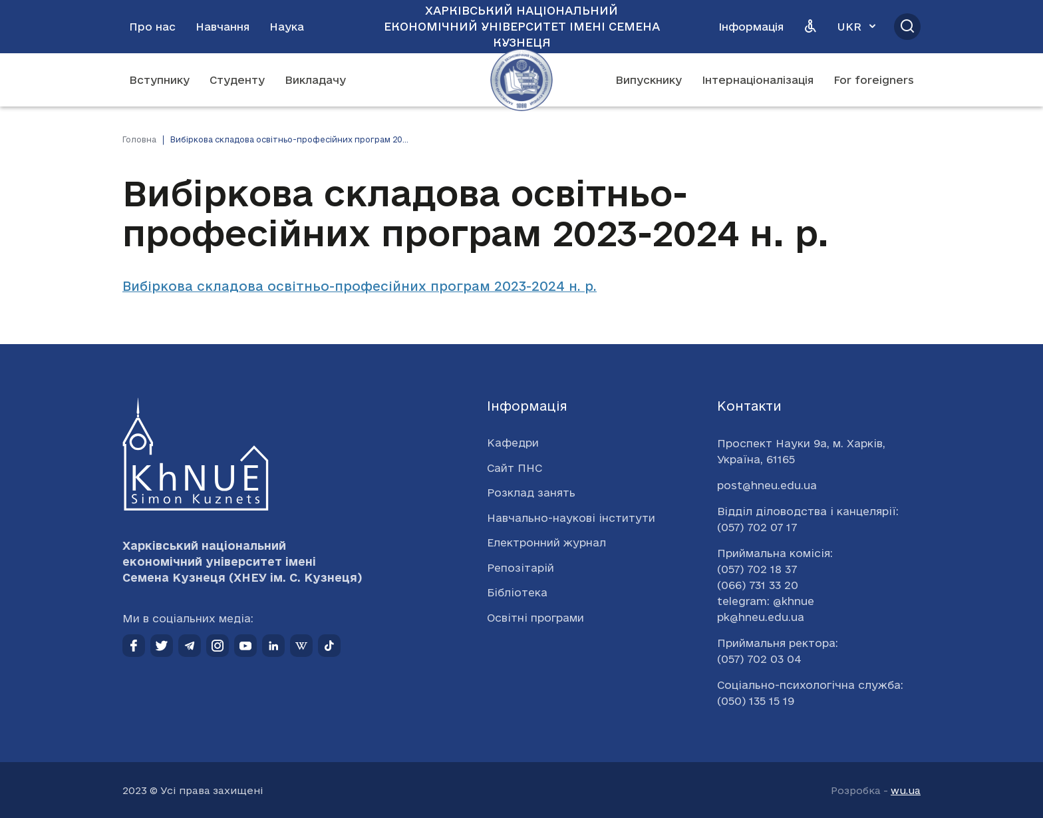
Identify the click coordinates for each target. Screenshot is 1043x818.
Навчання (222, 27)
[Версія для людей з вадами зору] (810, 26)
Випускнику (648, 80)
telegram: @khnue (765, 601)
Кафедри (513, 443)
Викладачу (315, 80)
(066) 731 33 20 (757, 585)
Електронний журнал (546, 542)
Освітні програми (535, 618)
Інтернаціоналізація (758, 80)
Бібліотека (517, 592)
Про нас (152, 27)
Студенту (237, 80)
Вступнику (159, 80)
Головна (139, 139)
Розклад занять (531, 493)
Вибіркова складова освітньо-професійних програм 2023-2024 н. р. (359, 286)
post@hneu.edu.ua (767, 485)
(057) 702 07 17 (757, 527)
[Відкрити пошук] (907, 26)
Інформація (751, 27)
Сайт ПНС (514, 468)
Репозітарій (520, 568)
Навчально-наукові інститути (571, 518)
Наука (286, 27)
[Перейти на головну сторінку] (521, 80)
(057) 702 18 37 (757, 569)
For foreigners (873, 80)
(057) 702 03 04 (759, 659)
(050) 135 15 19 (755, 701)
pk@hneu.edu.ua (760, 617)
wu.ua (906, 790)
